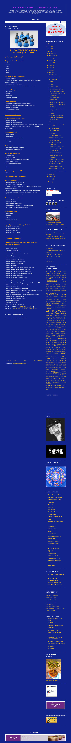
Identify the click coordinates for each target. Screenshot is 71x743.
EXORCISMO (49, 317)
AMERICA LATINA (61, 275)
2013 (49, 46)
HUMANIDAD (62, 324)
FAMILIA (63, 317)
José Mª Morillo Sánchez (55, 584)
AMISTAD (53, 277)
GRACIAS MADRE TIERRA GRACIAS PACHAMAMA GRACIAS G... (56, 117)
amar (53, 275)
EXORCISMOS (53, 100)
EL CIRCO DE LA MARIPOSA (54, 254)
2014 (49, 44)
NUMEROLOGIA (62, 349)
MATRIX (26, 308)
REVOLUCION (49, 373)
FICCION (62, 318)
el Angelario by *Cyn (53, 630)
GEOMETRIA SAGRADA (60, 320)
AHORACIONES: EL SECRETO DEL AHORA (54, 581)
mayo (50, 70)
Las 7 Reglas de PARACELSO (57, 168)
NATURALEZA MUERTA (60, 347)
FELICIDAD (49, 319)
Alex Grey (50, 563)
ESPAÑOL (64, 307)
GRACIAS (48, 322)
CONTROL (14, 308)
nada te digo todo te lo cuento (56, 643)
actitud (64, 271)
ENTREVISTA (49, 307)
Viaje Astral (51, 551)
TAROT (64, 380)
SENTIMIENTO (53, 376)
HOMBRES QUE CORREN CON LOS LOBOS (55, 638)
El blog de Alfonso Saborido (56, 574)
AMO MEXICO (62, 277)
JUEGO (64, 328)
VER (65, 384)
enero (50, 179)
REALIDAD (63, 364)
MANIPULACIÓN (62, 335)
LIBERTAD (63, 331)
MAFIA (47, 335)
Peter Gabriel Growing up (52, 606)
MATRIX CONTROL (54, 128)
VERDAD (49, 385)
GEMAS (53, 320)
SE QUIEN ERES (53, 86)
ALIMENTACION (56, 273)
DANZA (60, 298)
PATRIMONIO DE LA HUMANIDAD (54, 355)
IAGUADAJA (63, 326)
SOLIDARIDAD (62, 378)
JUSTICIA (48, 329)
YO (65, 387)
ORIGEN (56, 351)
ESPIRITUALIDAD (53, 311)
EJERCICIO (59, 303)
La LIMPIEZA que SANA (54, 499)
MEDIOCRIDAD (62, 338)
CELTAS (48, 290)
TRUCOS (50, 504)
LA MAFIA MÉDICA (54, 130)
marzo (51, 174)
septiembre (52, 60)
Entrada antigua (38, 360)
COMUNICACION (50, 292)
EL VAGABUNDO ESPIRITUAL (35, 7)
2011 (49, 51)
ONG (47, 351)
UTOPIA (56, 384)
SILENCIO (53, 378)
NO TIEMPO (54, 349)
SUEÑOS (48, 380)
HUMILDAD (48, 326)
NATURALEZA (50, 347)
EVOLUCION (60, 313)
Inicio (25, 360)
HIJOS (56, 324)
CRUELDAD (49, 298)
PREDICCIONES (62, 362)
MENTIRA (63, 340)
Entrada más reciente (10, 360)
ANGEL (64, 283)
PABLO (64, 351)
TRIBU (52, 384)
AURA (54, 286)
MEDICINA (48, 338)
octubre (51, 58)
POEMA (55, 360)
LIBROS (47, 333)
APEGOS (48, 284)
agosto (51, 63)
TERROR (48, 384)
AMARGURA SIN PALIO (55, 166)
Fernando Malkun (53, 635)
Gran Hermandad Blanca (55, 497)
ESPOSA (64, 311)
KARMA (64, 329)
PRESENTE (48, 364)
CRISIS (56, 296)
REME (47, 369)
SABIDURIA (57, 373)
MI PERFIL (49, 342)
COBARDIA (63, 290)
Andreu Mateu (52, 553)
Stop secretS (51, 509)
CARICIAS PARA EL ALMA (55, 516)
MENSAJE (57, 340)
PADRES (56, 353)
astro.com (50, 524)
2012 (49, 48)
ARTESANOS (49, 248)
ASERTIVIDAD (49, 286)
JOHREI (51, 121)
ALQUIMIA (48, 275)
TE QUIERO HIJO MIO (55, 163)
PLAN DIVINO (55, 356)
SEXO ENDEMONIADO (55, 135)
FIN (65, 318)
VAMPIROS (61, 384)
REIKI (64, 365)
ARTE (64, 284)
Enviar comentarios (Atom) (20, 363)
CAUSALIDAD (62, 288)
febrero (51, 176)
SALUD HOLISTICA (51, 375)
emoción (64, 303)
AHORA (48, 273)
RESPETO (63, 369)
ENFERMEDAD (62, 305)
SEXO (47, 378)
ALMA (64, 273)
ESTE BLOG (52, 113)
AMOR (48, 279)
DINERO (64, 299)
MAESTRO (63, 333)
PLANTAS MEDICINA (54, 97)
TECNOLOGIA (56, 382)
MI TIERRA (54, 342)
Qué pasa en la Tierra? (54, 558)
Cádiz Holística (52, 526)
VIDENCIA (57, 387)
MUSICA (63, 346)
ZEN (47, 389)
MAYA (64, 337)
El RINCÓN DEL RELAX (54, 632)
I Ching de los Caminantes (55, 521)
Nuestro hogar (49, 259)
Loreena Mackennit (51, 600)
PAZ (65, 355)
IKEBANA (53, 328)
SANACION (62, 375)
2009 (49, 182)
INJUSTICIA (59, 328)
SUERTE (52, 380)
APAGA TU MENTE (54, 140)
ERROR (59, 307)
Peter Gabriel (49, 604)
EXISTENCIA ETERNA (53, 315)
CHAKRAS (53, 290)
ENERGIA (49, 305)
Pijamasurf (51, 546)
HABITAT (51, 324)
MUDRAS (64, 344)
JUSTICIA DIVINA (56, 329)
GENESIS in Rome (51, 597)
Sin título (51, 84)
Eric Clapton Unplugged (52, 595)
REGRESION (58, 365)
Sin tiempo (51, 648)
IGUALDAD (48, 328)
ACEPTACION (57, 271)
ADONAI (51, 82)
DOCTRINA (20, 308)
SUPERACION (58, 380)
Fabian (49, 531)
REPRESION (55, 369)
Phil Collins (51, 646)
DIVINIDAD (52, 301)
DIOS (47, 301)
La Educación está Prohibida (53, 257)
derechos (64, 298)
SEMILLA (48, 376)
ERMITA (54, 307)
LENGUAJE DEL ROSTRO (52, 331)
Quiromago (51, 502)
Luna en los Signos (53, 548)
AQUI (53, 284)
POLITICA (35, 308)
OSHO (59, 351)
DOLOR (64, 301)
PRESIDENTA (56, 364)
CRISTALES (63, 296)
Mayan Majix (51, 565)
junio (50, 67)
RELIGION (63, 367)
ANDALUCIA (57, 283)
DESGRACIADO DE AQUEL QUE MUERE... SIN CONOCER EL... (56, 148)
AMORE (64, 281)
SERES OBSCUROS (61, 376)
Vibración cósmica (53, 512)
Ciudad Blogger (52, 514)
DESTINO (57, 300)
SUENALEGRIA (52, 538)
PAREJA (63, 353)
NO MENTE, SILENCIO (55, 77)
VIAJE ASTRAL (57, 385)
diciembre (52, 53)
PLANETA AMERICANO (55, 153)
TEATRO (48, 382)
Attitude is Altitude (53, 555)
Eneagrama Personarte (54, 536)
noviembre (52, 55)
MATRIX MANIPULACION (56, 138)
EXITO (64, 315)
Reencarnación (50, 261)
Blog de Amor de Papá (52, 232)
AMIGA (47, 277)
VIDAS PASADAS (50, 387)
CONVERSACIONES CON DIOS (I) (55, 250)
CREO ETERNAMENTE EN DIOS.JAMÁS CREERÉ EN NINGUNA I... (57, 93)
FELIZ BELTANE (53, 74)
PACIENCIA (48, 353)
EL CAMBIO (49, 252)
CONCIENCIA (52, 294)
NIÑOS (47, 349)
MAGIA (53, 335)
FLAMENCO (48, 320)
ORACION (50, 351)
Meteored (50, 507)
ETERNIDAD (49, 313)
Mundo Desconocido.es (54, 495)
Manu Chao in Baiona (51, 602)
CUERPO (54, 298)
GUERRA (53, 322)
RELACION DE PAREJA (51, 367)
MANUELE (48, 337)
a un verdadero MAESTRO (56, 89)
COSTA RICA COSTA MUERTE (57, 171)
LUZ (55, 333)
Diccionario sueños (53, 543)
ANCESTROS (49, 283)
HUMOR (56, 326)
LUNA (51, 333)
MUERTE (48, 346)
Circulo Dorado (52, 533)
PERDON (48, 356)
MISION (59, 344)
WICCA (62, 387)
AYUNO (59, 286)
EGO (54, 303)
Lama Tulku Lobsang (54, 541)
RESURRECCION (62, 371)
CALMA (51, 288)
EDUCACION (49, 303)
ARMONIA (58, 284)
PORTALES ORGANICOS (51, 362)
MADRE (58, 333)
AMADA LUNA (52, 622)
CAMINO (56, 288)
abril (50, 72)
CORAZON (48, 296)
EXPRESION (56, 317)
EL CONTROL (52, 133)
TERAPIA (64, 382)
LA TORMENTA (53, 79)
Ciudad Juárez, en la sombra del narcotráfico (56, 577)
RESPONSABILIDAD (51, 371)
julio (50, 65)
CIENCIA (58, 290)
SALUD (64, 373)
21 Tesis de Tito (52, 529)
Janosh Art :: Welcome (54, 560)
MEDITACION (50, 340)
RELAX (58, 367)
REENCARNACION (50, 365)
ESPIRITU (48, 309)
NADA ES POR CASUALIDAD (57, 102)
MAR (54, 337)
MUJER (56, 346)
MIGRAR (54, 344)
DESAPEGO (49, 299)
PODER (31, 308)
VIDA (64, 385)
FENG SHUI (56, 318)
